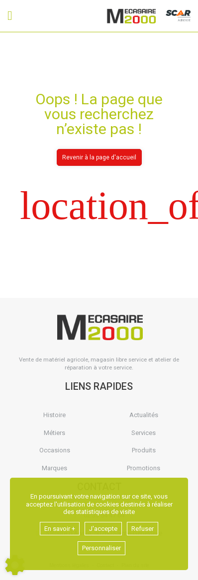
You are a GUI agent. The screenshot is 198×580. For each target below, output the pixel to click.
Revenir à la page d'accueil (99, 157)
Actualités (143, 415)
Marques (54, 468)
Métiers (54, 432)
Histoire (54, 415)
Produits (144, 450)
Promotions (143, 468)
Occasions (54, 450)
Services (143, 432)
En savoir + (59, 528)
